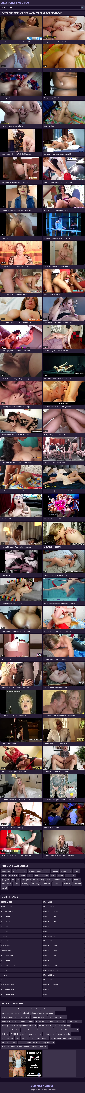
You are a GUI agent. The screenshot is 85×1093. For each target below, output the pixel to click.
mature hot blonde (26, 1021)
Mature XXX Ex (49, 907)
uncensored (46, 884)
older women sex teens (71, 1038)
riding (39, 871)
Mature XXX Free (7, 980)
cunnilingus (57, 884)
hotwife (60, 875)
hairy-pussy (35, 884)
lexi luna (5, 1034)
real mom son (56, 1038)
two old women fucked (69, 1030)
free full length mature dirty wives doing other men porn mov (24, 1047)
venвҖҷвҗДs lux (64, 1034)
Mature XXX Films (7, 985)
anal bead (25, 1013)
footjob (22, 875)
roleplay (25, 884)
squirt (30, 875)
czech (73, 875)
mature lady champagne (44, 1021)
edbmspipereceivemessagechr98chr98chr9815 (19, 1026)
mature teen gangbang (39, 1038)
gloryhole (5, 880)
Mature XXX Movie (50, 975)
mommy (55, 871)
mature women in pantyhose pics (14, 1009)
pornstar (77, 880)
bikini (9, 884)
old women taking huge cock (43, 1042)
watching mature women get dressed (15, 1017)
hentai (76, 871)
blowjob (32, 871)
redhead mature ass (9, 1021)
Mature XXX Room (50, 950)
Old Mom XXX (6, 902)
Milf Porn (4, 936)
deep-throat (13, 875)
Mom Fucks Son (7, 955)
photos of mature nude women (42, 1013)
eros (17, 1038)
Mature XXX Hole (49, 936)
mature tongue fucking (10, 1013)
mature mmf (60, 1021)
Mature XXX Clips (50, 916)
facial (69, 880)
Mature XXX (5, 916)
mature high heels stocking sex (53, 1009)
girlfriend (45, 875)
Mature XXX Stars (50, 946)
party (4, 875)
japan (53, 875)
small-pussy (26, 880)
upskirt (46, 871)
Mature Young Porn (8, 965)
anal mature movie (45, 1026)
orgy (42, 880)
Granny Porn (6, 950)
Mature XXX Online (50, 970)
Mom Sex (4, 931)
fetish (37, 875)
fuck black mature (17, 1034)
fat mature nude (25, 1042)
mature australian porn (57, 1017)
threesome (6, 871)
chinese (16, 884)
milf (14, 871)
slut (67, 875)
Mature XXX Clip (49, 921)
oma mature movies (34, 1034)
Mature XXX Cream (50, 912)
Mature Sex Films (7, 912)
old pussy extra (7, 1038)
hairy (49, 880)
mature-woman (59, 880)
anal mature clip (49, 1034)
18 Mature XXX (6, 907)
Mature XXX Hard (7, 994)
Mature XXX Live (49, 994)
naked (4, 888)
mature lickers (34, 1009)
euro (20, 871)
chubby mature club (39, 1017)
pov (13, 880)
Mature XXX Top (49, 955)
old (18, 880)
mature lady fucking (62, 1026)
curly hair (25, 1038)
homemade (77, 884)
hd (25, 871)
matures (67, 884)
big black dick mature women (48, 1030)
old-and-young (66, 871)
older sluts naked (28, 1030)
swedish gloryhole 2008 (10, 1030)
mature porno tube (9, 1042)
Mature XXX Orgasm (51, 965)
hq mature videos (74, 1021)
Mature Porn (6, 926)
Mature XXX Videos (50, 985)
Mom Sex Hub (6, 921)
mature (36, 880)
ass (3, 884)
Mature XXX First (7, 989)
